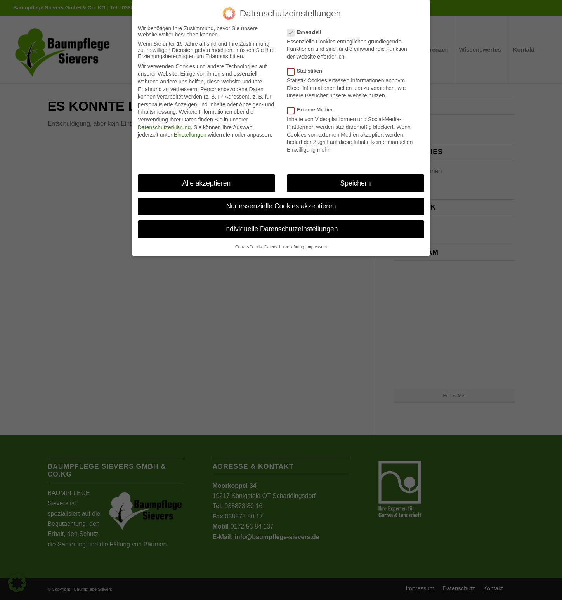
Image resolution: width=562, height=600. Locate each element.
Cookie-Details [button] (248, 247)
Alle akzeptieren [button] (206, 183)
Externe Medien (313, 110)
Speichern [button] (355, 183)
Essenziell (307, 32)
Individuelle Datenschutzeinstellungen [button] (281, 229)
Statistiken (308, 71)
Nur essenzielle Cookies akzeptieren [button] (281, 206)
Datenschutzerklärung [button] (284, 247)
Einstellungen (190, 135)
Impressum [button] (317, 247)
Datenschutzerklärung (164, 127)
